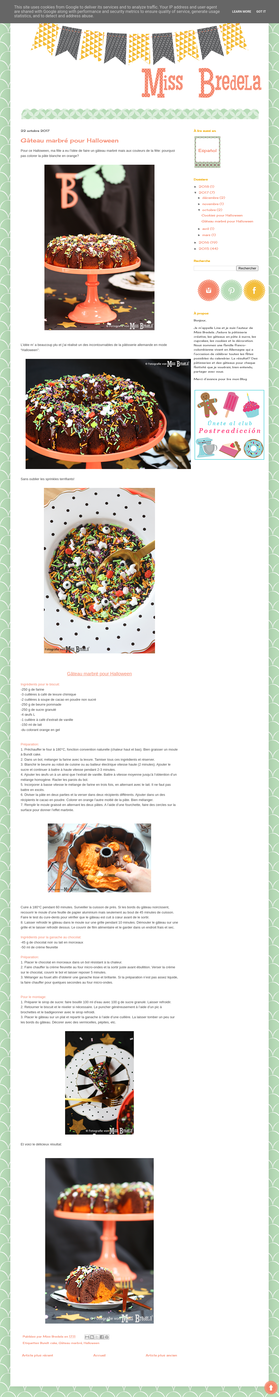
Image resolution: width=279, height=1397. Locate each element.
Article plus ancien (161, 1355)
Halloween (91, 1343)
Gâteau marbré (70, 1343)
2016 (204, 242)
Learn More (241, 11)
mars (207, 235)
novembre (211, 204)
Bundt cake (48, 1343)
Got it (261, 11)
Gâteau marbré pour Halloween (227, 221)
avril (206, 229)
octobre (209, 210)
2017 (204, 192)
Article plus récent (37, 1355)
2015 (204, 249)
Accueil (99, 1355)
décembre (211, 198)
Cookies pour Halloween (222, 215)
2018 (204, 186)
